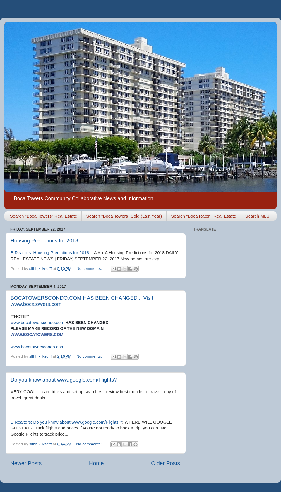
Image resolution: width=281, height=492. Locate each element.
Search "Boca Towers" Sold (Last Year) (124, 216)
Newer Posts (26, 463)
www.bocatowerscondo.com (37, 346)
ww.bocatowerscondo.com (37, 322)
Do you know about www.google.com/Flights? (64, 380)
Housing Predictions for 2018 (44, 241)
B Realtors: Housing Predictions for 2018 (50, 252)
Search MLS (257, 216)
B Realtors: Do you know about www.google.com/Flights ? (66, 422)
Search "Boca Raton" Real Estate (203, 216)
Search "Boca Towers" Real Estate (43, 216)
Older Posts (165, 463)
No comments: (89, 268)
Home (96, 463)
